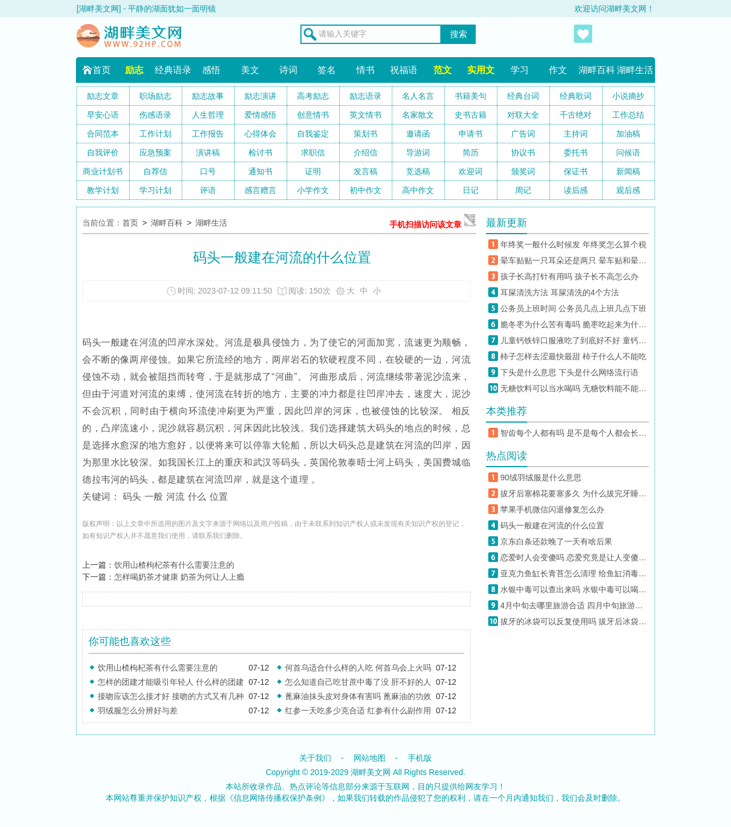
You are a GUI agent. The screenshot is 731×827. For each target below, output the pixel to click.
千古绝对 (576, 114)
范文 (442, 70)
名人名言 (418, 96)
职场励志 (155, 96)
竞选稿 (418, 171)
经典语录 (173, 70)
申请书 (471, 133)
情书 (365, 70)
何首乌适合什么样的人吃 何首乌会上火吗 (358, 667)
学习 (520, 70)
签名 (327, 70)
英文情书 (365, 114)
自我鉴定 (313, 133)
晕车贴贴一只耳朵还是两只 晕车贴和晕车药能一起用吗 (574, 260)
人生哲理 (208, 114)
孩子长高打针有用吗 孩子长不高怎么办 (569, 276)
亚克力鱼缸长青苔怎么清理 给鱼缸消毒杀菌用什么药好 (574, 573)
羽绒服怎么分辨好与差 (138, 710)
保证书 (576, 171)
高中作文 (418, 190)
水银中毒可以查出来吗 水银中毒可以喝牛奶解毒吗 (574, 589)
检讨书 (260, 152)
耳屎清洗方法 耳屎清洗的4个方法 (559, 292)
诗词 (288, 70)
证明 (313, 171)
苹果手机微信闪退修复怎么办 (552, 509)
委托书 (576, 152)
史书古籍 (471, 114)
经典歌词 (576, 96)
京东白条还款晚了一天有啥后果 (556, 541)
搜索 (458, 34)
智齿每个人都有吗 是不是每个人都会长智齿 (574, 432)
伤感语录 (155, 114)
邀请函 (418, 133)
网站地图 (369, 757)
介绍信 (365, 152)
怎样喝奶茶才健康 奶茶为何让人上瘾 (179, 576)
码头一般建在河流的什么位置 (552, 525)
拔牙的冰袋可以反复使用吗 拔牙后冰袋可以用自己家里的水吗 (574, 621)
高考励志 (313, 96)
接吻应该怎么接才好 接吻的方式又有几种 (171, 696)
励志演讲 (260, 96)
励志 (134, 70)
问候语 (628, 152)
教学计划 (103, 190)
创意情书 (313, 114)
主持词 (576, 133)
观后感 (628, 190)
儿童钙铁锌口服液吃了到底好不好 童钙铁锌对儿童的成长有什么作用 (574, 340)
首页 (102, 70)
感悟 (211, 70)
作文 (558, 70)
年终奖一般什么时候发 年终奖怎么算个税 (573, 244)
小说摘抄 (628, 96)
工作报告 (208, 133)
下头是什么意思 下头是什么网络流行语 (569, 372)
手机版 (420, 757)
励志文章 (103, 96)
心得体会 (260, 133)
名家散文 (418, 114)
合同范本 (103, 133)
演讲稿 (208, 152)
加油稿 (628, 133)
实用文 (481, 70)
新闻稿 (628, 171)
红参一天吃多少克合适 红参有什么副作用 (358, 710)
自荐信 (155, 171)
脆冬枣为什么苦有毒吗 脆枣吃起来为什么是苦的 (574, 324)
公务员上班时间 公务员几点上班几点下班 (573, 308)
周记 (523, 190)
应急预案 (155, 152)
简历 (471, 152)
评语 (208, 190)
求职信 (313, 152)
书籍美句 (471, 96)
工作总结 (628, 114)
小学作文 (313, 190)
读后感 (576, 190)
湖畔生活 (635, 70)
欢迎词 (471, 171)
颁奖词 (523, 171)
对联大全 (523, 114)
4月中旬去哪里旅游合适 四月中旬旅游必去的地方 (574, 605)
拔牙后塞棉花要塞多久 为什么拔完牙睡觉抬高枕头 (574, 493)
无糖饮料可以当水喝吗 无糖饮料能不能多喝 (574, 388)
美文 (250, 70)
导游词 (418, 152)
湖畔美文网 (371, 772)
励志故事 (208, 96)
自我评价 (103, 152)
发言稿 (365, 171)
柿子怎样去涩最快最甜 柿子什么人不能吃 (573, 356)
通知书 (260, 171)
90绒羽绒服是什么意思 (540, 477)
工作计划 (155, 133)
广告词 (523, 133)
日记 (471, 190)
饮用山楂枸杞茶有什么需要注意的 (174, 564)
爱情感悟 (260, 114)
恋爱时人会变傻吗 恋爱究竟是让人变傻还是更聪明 (574, 557)
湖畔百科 (597, 70)
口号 (208, 171)
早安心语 (103, 114)
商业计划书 (103, 171)
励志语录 (365, 96)
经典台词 (523, 96)
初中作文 (365, 190)
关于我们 (315, 757)
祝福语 (403, 70)
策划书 (365, 133)
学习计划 (155, 190)
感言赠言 (260, 190)
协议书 (523, 152)
